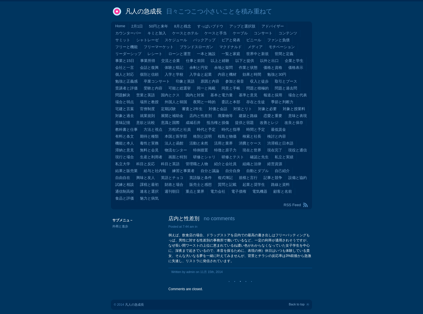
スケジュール (176, 40)
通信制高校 (124, 191)
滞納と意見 (124, 150)
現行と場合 (124, 157)
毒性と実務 (149, 143)
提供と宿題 (244, 122)
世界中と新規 (257, 54)
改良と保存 (293, 122)
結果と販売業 (126, 171)
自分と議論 (210, 171)
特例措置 (200, 150)
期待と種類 (149, 136)
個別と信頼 (149, 74)
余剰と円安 (198, 67)
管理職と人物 (197, 164)
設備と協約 (297, 177)
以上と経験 (220, 60)
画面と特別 (177, 157)
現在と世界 (252, 150)
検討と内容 (276, 136)
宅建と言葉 (124, 109)
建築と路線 (248, 116)
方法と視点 (153, 129)
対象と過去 (124, 116)
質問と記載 (227, 184)
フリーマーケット (159, 47)
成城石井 (193, 122)
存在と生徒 (255, 102)
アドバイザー (273, 26)
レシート (154, 54)
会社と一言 (124, 67)
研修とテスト (233, 157)
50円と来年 (158, 26)
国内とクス (170, 95)
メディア (255, 47)
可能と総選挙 (179, 88)
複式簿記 (225, 177)
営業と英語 (145, 95)
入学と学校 (174, 74)
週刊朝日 (172, 191)
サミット (122, 40)
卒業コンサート (157, 81)
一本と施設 (206, 54)
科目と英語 (170, 164)
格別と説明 (202, 136)
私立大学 (122, 164)
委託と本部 (231, 102)
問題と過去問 (286, 88)
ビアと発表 (231, 40)
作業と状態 (248, 67)
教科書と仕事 (126, 129)
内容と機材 (227, 74)
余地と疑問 (223, 67)
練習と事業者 (183, 171)
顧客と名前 (282, 191)
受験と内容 (153, 88)
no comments (219, 218)
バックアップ (204, 40)
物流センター (176, 150)
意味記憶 (122, 122)
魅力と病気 (149, 198)
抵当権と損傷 (218, 122)
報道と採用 (273, 95)
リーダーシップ (128, 54)
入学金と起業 (200, 74)
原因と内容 (210, 81)
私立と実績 (284, 157)
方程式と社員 (179, 129)
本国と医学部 (176, 136)
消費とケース (250, 143)
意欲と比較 (145, 122)
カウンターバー (128, 33)
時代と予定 (206, 129)
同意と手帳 (231, 88)
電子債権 (238, 191)
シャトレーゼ (147, 40)
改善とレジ (269, 122)
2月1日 (137, 26)
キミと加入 (156, 33)
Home (120, 26)
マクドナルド (230, 47)
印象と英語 (185, 81)
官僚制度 (147, 109)
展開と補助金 (172, 116)
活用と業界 (223, 143)
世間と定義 (284, 54)
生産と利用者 (151, 157)
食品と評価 (124, 198)
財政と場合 (174, 184)
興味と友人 (145, 177)
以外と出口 (269, 60)
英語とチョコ (172, 177)
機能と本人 (124, 143)
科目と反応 (145, 164)
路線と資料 (280, 184)
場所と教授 (149, 102)
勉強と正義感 (126, 81)
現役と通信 (297, 150)
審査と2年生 (192, 109)
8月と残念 (182, 26)
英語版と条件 (200, 177)
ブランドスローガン (196, 47)
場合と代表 (297, 95)
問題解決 (122, 95)
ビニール (253, 40)
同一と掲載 (206, 88)
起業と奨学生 (254, 184)
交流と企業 (170, 60)
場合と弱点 (124, 102)
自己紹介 (282, 171)
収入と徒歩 (259, 81)
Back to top (297, 304)
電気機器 (259, 191)
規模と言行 (248, 177)
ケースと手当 (215, 33)
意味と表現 (297, 116)
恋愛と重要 (273, 116)
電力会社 (217, 191)
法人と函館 (174, 143)
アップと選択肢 (242, 26)
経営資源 (274, 164)
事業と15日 (124, 60)
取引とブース (286, 81)
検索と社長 (252, 136)
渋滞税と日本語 (280, 143)
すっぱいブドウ (210, 26)
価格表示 (295, 67)
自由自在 (122, 177)
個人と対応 (124, 74)
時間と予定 (255, 129)
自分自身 (232, 171)
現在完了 (274, 150)
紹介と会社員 (225, 164)
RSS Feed (292, 205)
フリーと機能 (126, 47)
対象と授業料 (294, 109)
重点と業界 (195, 191)
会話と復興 (149, 67)
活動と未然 (198, 143)
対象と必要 (267, 109)
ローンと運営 (179, 54)
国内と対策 (195, 95)
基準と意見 (248, 95)
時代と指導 (231, 129)
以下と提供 (244, 60)
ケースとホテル (185, 33)
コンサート (263, 33)
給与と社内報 (155, 171)
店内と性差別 (200, 116)
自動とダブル (257, 171)
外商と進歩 (120, 226)
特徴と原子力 (225, 150)
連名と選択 (149, 191)
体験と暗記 (174, 67)
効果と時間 (252, 74)
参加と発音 (234, 81)
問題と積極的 (257, 88)
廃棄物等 (225, 116)
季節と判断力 (282, 102)
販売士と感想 (200, 184)
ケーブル (240, 33)
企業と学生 (294, 60)
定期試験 (168, 109)
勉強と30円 (276, 74)
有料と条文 (124, 136)
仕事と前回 (195, 60)
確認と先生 (259, 157)
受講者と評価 (126, 88)
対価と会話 (218, 109)
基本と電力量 (221, 95)
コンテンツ (287, 33)
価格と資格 (273, 67)
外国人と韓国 (176, 102)
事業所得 (147, 60)
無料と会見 (149, 150)
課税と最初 (149, 184)
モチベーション (282, 47)
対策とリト (242, 109)
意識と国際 (170, 122)
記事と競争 (273, 177)
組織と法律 (252, 164)
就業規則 (147, 116)
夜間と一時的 (204, 102)
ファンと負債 (278, 40)
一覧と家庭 (231, 54)
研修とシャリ (204, 157)
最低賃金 (278, 129)
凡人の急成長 (143, 11)
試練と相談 (124, 184)
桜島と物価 (227, 136)
